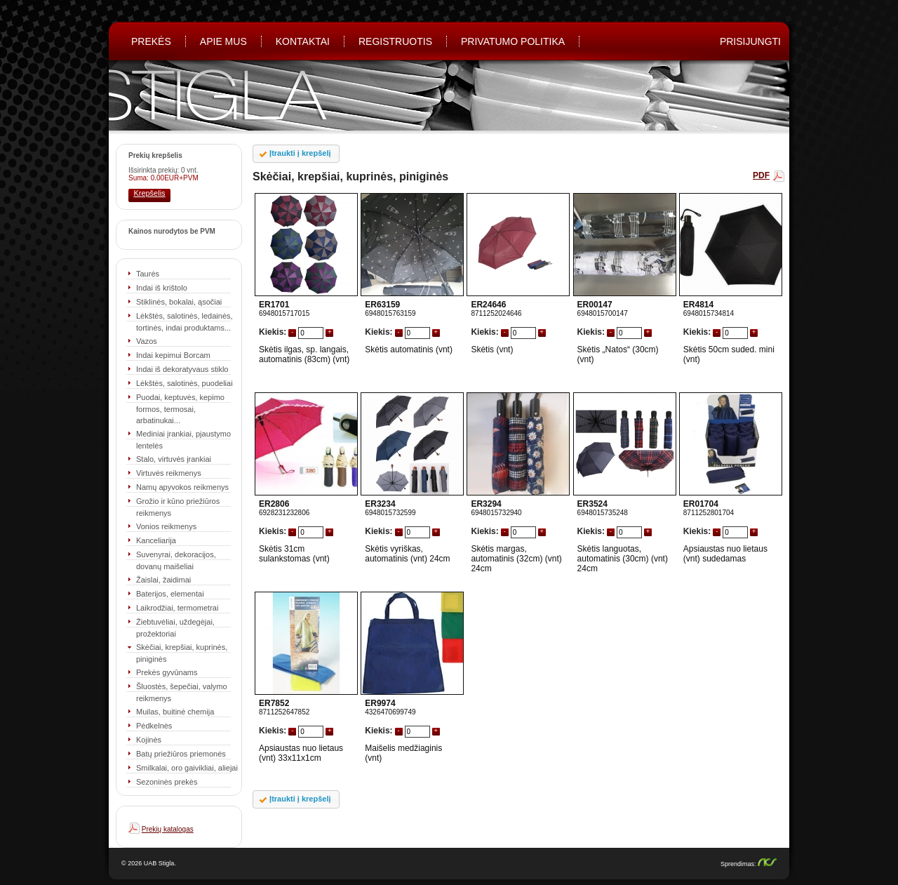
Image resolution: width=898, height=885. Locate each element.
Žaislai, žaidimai (163, 579)
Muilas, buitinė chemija (175, 711)
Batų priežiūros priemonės (181, 754)
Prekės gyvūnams (166, 672)
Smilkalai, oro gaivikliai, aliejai (187, 768)
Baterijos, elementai (170, 594)
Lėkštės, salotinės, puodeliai (184, 383)
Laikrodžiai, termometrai (177, 608)
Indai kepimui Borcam (173, 355)
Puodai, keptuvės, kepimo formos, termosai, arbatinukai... (180, 409)
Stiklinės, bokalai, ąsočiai (179, 302)
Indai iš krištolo (161, 288)
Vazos (146, 341)
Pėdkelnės (154, 725)
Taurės (147, 274)
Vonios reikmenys (166, 526)
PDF (761, 175)
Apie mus (223, 41)
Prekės (151, 41)
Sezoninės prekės (166, 782)
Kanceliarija (156, 540)
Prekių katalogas (168, 829)
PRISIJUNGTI (750, 41)
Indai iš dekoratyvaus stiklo (182, 369)
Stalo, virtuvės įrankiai (173, 459)
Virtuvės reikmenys (168, 473)
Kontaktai (303, 41)
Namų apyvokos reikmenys (182, 487)
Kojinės (148, 740)
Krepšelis (149, 193)
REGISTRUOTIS (395, 41)
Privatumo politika (513, 41)
